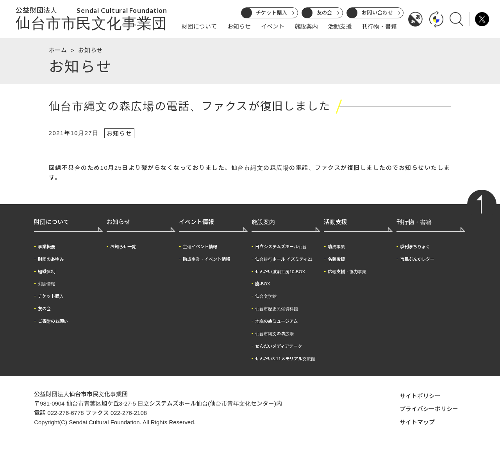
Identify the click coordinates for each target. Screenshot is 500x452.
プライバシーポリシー (429, 409)
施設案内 (306, 26)
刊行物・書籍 (379, 26)
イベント (272, 26)
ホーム (58, 50)
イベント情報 (196, 222)
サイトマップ (417, 422)
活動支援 (340, 26)
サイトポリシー (420, 396)
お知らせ (239, 26)
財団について (199, 26)
